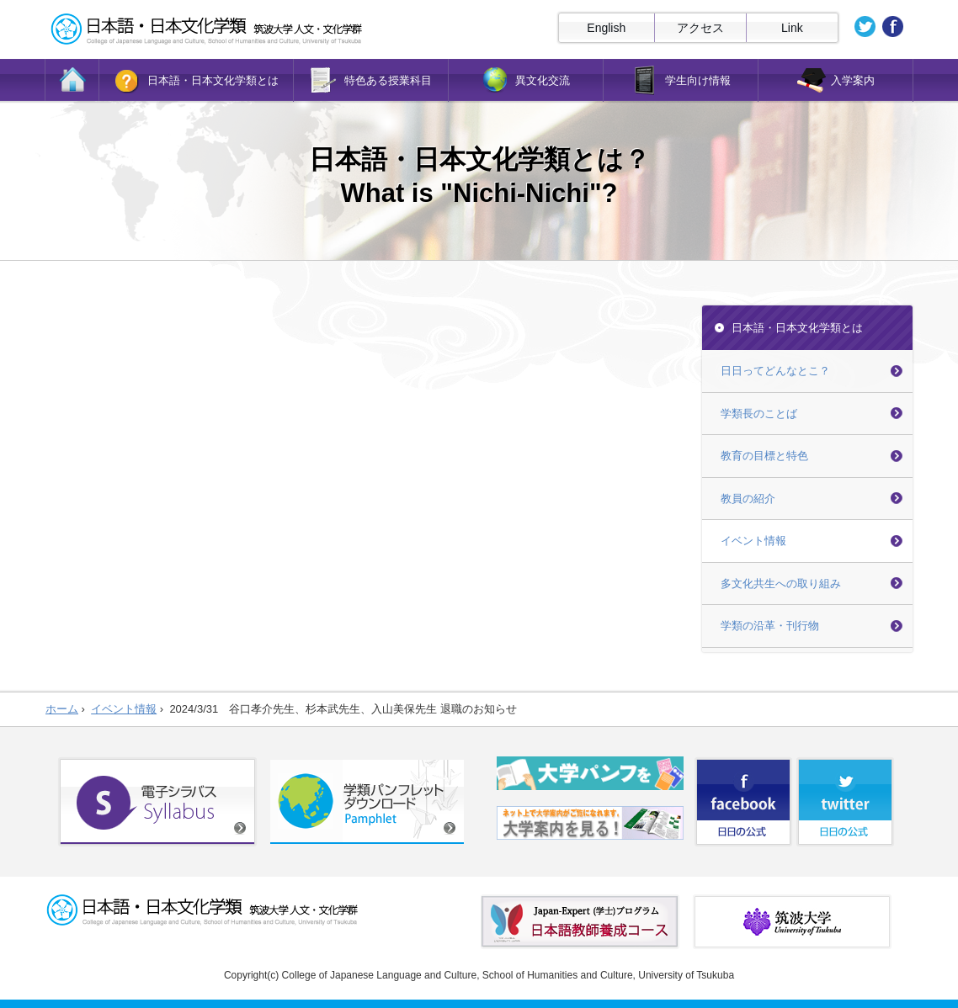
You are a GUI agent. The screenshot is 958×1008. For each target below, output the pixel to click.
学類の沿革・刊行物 (770, 625)
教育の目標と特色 (764, 455)
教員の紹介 (748, 498)
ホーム (61, 709)
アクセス (700, 27)
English (606, 27)
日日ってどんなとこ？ (775, 370)
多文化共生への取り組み (781, 583)
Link (792, 27)
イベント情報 (753, 540)
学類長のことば (759, 413)
